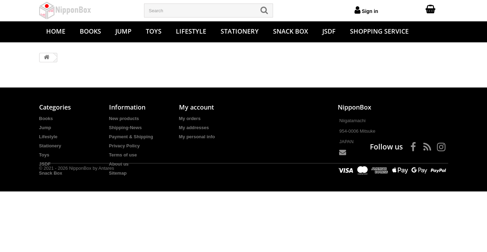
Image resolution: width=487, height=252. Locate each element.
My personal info (197, 136)
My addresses (194, 127)
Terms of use (123, 155)
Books (90, 31)
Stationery (240, 31)
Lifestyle (191, 31)
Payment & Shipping (131, 136)
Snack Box (290, 31)
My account (196, 107)
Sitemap (118, 173)
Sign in (366, 10)
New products (124, 118)
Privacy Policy (124, 145)
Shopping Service (379, 31)
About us (119, 164)
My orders (190, 118)
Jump (123, 31)
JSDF (329, 31)
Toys (154, 31)
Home (55, 31)
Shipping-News (125, 127)
